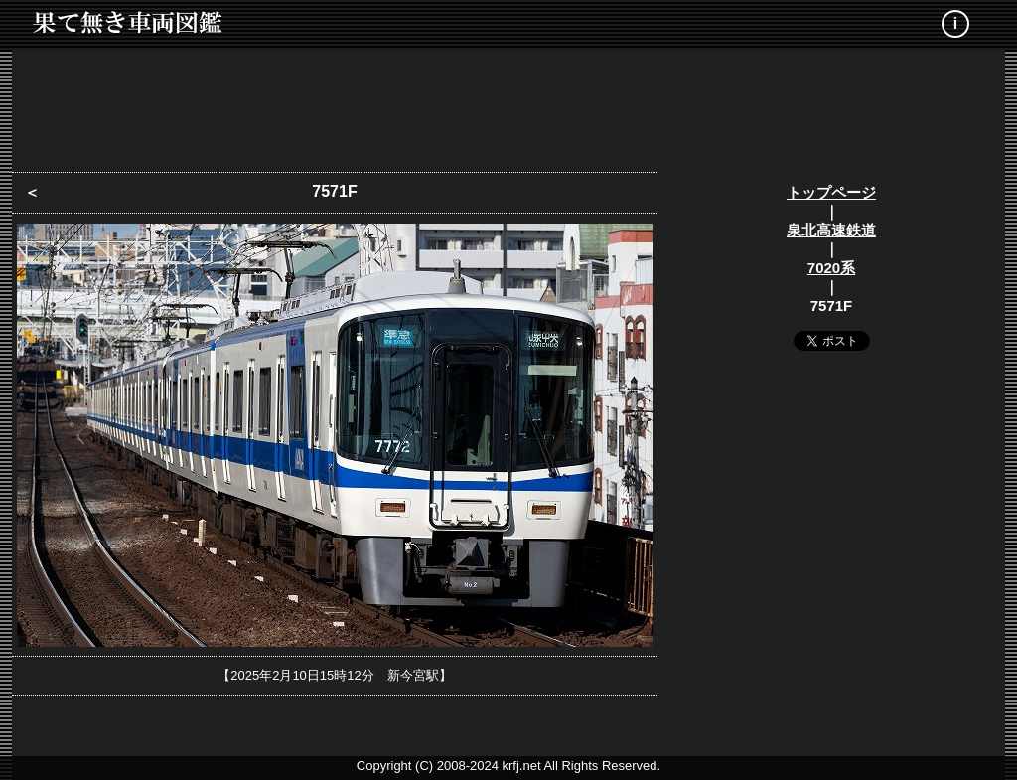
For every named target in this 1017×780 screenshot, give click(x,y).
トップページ (831, 192)
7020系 (831, 267)
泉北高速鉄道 (831, 230)
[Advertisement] (508, 104)
